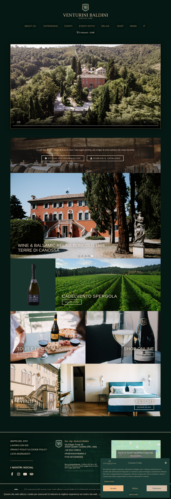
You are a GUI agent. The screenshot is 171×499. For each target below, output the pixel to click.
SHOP (120, 26)
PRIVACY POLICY (19, 449)
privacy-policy (133, 494)
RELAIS (106, 26)
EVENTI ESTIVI (87, 26)
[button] (165, 463)
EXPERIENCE (51, 26)
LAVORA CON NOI (19, 445)
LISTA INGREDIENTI (20, 454)
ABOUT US (31, 26)
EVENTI (68, 26)
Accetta (113, 488)
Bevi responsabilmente (72, 464)
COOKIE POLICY (38, 449)
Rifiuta (135, 488)
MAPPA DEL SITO (19, 441)
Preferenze (157, 488)
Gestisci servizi (109, 481)
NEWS (133, 26)
